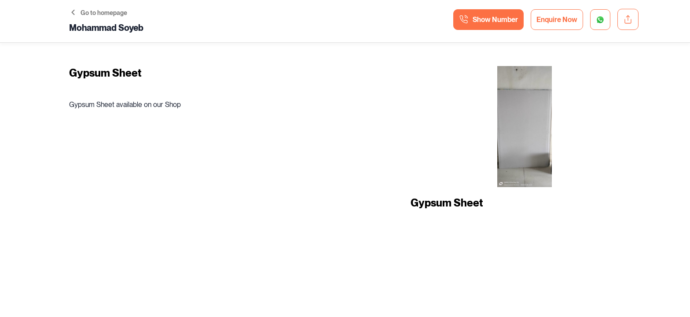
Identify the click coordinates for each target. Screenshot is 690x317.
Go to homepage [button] (99, 13)
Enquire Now (556, 19)
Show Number (488, 19)
